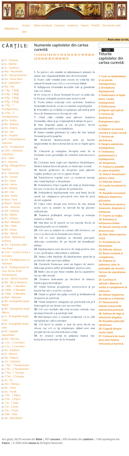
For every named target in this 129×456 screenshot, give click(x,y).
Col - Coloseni (12, 361)
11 (58, 54)
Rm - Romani (11, 339)
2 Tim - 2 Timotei (14, 376)
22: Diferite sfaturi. (110, 249)
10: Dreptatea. (107, 163)
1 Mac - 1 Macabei (14, 286)
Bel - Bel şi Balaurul (15, 282)
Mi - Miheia (10, 188)
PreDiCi (95, 25)
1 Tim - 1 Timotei (14, 372)
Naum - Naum (12, 203)
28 (57, 58)
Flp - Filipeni (11, 357)
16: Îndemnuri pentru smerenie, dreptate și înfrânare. (112, 208)
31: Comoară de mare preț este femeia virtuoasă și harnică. (112, 339)
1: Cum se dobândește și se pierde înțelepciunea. (112, 80)
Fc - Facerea (11, 60)
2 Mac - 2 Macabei (14, 290)
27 (53, 58)
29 (60, 58)
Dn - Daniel (10, 177)
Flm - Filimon (11, 384)
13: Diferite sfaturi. (110, 181)
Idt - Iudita (10, 229)
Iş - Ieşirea (10, 64)
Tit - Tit (8, 380)
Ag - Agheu (10, 214)
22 (36, 58)
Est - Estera (10, 128)
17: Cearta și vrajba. (111, 215)
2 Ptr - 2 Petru (12, 399)
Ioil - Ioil (9, 192)
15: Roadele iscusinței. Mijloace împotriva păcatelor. (112, 196)
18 (82, 54)
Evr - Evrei (10, 387)
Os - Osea (10, 180)
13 (65, 54)
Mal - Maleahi (12, 222)
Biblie (39, 439)
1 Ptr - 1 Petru (12, 395)
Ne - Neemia (11, 124)
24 (43, 58)
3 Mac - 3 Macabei (14, 293)
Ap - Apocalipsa (13, 418)
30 (64, 58)
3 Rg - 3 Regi (11, 97)
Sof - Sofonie (11, 210)
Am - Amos (10, 184)
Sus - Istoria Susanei (16, 278)
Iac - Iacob (10, 391)
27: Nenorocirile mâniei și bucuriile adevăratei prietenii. (111, 305)
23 (39, 58)
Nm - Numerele (13, 71)
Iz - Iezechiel (11, 173)
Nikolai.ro (11, 28)
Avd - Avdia (10, 195)
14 (68, 54)
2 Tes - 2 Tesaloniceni (16, 369)
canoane (55, 439)
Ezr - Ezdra (10, 120)
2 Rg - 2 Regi (11, 94)
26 (50, 58)
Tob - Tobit (10, 226)
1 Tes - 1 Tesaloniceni (16, 365)
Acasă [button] (25, 25)
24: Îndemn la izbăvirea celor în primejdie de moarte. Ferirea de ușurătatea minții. (112, 268)
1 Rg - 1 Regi (11, 90)
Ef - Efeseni (10, 354)
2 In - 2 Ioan (11, 406)
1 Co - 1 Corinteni (14, 342)
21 (92, 54)
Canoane (59, 25)
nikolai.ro (33, 443)
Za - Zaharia (11, 218)
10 (54, 54)
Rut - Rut (9, 86)
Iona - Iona (10, 199)
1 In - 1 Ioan (11, 403)
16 (75, 54)
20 (89, 54)
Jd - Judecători (12, 82)
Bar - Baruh (11, 233)
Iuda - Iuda (10, 414)
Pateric (85, 25)
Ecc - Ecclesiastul (14, 146)
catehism (88, 439)
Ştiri (24, 31)
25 (46, 58)
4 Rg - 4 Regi (11, 101)
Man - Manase (12, 297)
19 (86, 54)
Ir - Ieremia (10, 162)
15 (72, 54)
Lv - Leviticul (11, 67)
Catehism (72, 25)
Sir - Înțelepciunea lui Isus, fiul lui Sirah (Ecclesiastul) (15, 271)
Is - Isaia (9, 158)
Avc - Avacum (12, 207)
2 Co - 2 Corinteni (14, 346)
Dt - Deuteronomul (15, 75)
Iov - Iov (9, 131)
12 (61, 54)
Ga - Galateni (12, 350)
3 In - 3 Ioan (11, 410)
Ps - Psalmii (11, 135)
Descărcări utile (112, 25)
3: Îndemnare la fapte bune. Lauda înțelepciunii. (112, 98)
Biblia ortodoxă (43, 25)
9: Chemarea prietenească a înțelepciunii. (108, 155)
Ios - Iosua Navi (13, 79)
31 (67, 58)
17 (79, 54)
